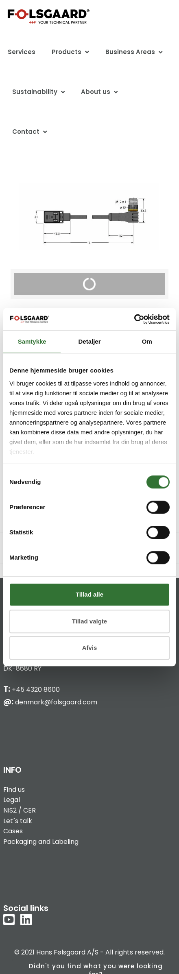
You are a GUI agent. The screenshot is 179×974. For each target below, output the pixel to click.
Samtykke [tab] (32, 341)
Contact (25, 131)
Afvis (89, 647)
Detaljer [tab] (89, 341)
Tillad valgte (89, 621)
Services (21, 52)
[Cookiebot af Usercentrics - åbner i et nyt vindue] (134, 319)
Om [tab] (147, 341)
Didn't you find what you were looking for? (96, 968)
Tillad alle (89, 594)
